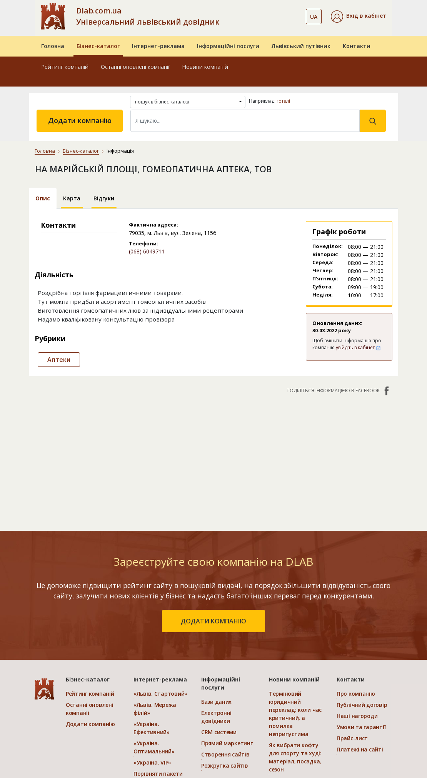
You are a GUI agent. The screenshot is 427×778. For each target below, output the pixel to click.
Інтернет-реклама (158, 46)
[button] (358, 16)
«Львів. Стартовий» (160, 693)
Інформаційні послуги (228, 46)
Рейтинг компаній (64, 66)
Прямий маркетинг (227, 743)
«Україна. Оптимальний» (154, 747)
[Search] (245, 121)
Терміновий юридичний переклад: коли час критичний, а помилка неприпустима (295, 714)
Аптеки (58, 359)
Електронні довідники (216, 717)
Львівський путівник (301, 46)
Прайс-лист (352, 738)
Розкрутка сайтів (224, 765)
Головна (52, 46)
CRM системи (219, 732)
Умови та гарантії (361, 727)
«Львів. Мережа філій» (154, 708)
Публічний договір (362, 704)
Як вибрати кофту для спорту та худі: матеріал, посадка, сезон (295, 757)
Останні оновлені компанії (135, 66)
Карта (71, 198)
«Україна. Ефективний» (151, 728)
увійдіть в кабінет (358, 347)
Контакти (356, 46)
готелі (283, 101)
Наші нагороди (357, 716)
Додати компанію (80, 120)
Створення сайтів (225, 754)
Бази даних (216, 701)
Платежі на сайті (360, 749)
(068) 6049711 (147, 251)
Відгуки (103, 198)
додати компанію (213, 621)
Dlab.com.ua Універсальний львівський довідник (147, 16)
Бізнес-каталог (98, 46)
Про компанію (356, 693)
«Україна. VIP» (152, 762)
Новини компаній (205, 66)
